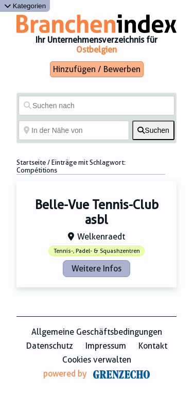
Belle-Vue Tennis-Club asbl (97, 212)
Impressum (105, 346)
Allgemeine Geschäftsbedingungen (96, 332)
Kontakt (152, 346)
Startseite (31, 162)
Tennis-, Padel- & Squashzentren (97, 251)
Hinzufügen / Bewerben (97, 69)
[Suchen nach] (96, 105)
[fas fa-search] (153, 130)
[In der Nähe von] (74, 130)
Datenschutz (49, 346)
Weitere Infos (96, 268)
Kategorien (25, 6)
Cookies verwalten (96, 360)
